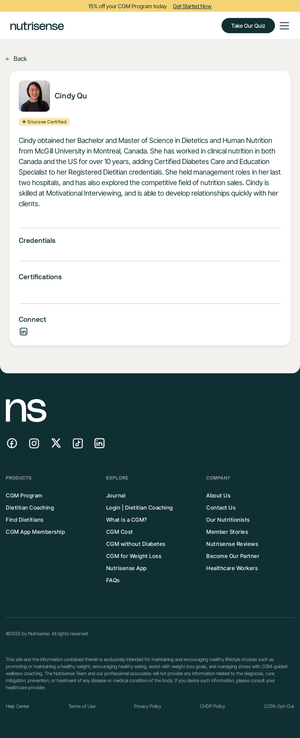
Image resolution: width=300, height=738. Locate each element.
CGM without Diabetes (136, 543)
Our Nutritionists (228, 519)
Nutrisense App (126, 568)
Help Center (17, 706)
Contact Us (221, 507)
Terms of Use (81, 706)
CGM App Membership (35, 531)
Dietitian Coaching (30, 507)
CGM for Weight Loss (134, 556)
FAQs (113, 580)
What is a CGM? (126, 519)
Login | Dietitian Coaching (139, 507)
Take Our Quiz (248, 25)
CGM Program (24, 495)
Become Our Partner (232, 556)
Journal (116, 495)
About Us (218, 495)
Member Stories (227, 531)
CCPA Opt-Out (279, 706)
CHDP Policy (212, 706)
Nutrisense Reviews (232, 543)
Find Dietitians (25, 519)
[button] (283, 25)
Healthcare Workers (232, 568)
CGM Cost (119, 531)
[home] (37, 25)
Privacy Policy (147, 706)
